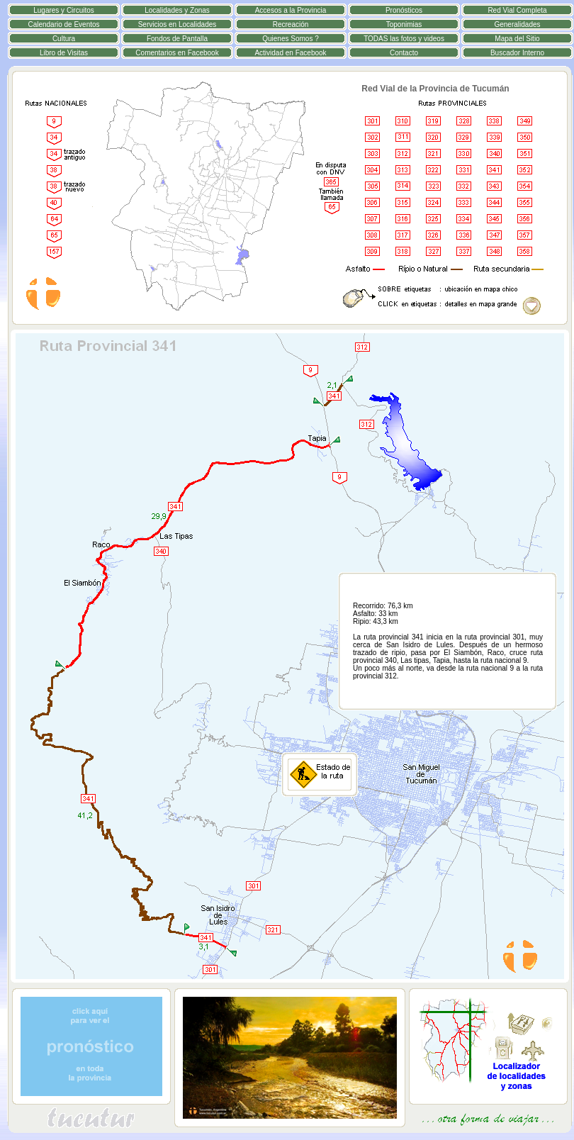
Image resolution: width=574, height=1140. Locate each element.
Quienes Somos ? (290, 39)
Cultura (63, 39)
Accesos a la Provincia (291, 10)
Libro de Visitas (64, 53)
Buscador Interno (517, 53)
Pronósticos (404, 10)
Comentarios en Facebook (176, 53)
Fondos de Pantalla (177, 39)
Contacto (404, 53)
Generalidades (517, 24)
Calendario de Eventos (63, 24)
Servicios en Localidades (177, 24)
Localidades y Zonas (177, 10)
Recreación (291, 24)
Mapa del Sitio (517, 39)
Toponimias (404, 24)
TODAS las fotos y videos (404, 39)
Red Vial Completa (517, 10)
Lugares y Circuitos (63, 10)
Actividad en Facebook (290, 53)
